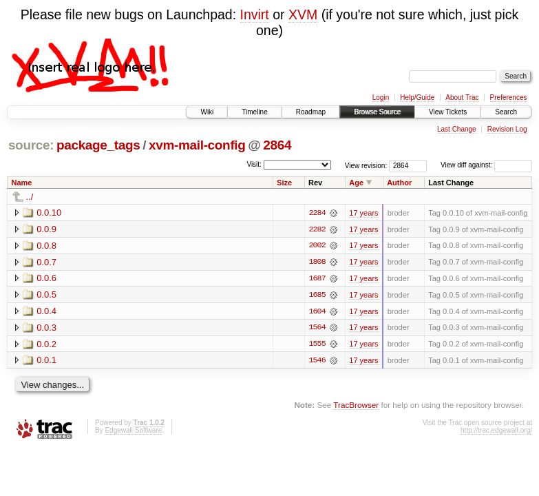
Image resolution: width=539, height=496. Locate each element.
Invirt (254, 14)
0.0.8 (46, 245)
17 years (363, 213)
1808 (316, 262)
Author (399, 182)
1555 (316, 345)
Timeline (254, 112)
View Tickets (448, 112)
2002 (316, 245)
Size (284, 182)
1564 (316, 328)
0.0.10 (48, 212)
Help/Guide (417, 97)
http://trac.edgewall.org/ (496, 431)
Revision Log (507, 129)
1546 (316, 361)
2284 (316, 212)
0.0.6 (46, 278)
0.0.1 (46, 361)
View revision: (366, 165)
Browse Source (377, 112)
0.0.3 (46, 328)
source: (31, 145)
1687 (316, 279)
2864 (277, 145)
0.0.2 (46, 345)
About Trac (461, 97)
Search (506, 112)
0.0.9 (46, 229)
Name (22, 182)
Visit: (254, 164)
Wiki (206, 112)
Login (380, 97)
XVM (302, 14)
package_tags (98, 145)
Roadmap (311, 112)
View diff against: (486, 165)
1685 (316, 295)
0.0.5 (46, 295)
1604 (316, 312)
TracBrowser (356, 406)
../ (30, 197)
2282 (316, 229)
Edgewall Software (133, 431)
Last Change (456, 129)
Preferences (508, 97)
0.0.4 (46, 312)
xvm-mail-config (197, 145)
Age (356, 182)
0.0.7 (46, 262)
